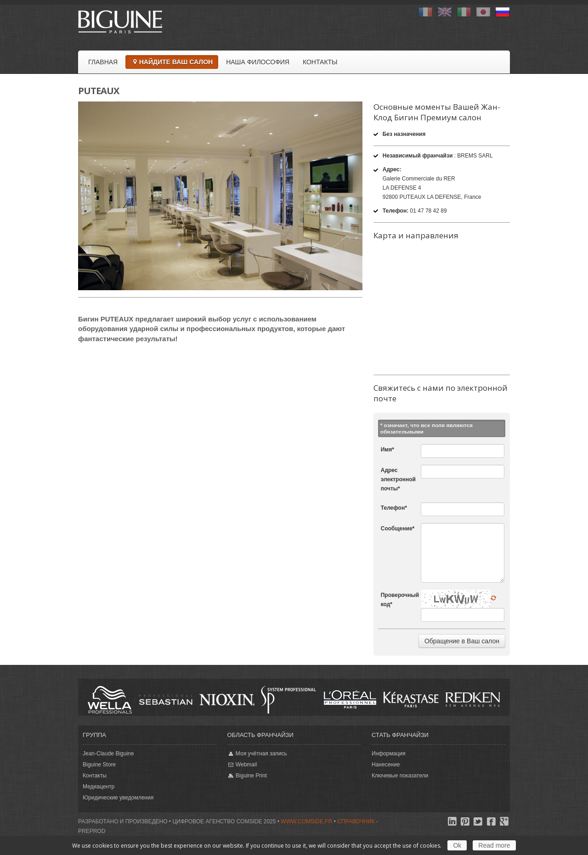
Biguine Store (99, 764)
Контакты (320, 62)
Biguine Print (247, 775)
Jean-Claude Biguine (108, 753)
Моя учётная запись (257, 753)
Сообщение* (398, 528)
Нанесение (386, 764)
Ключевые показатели (400, 775)
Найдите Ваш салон (172, 62)
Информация (388, 753)
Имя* (387, 449)
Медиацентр (98, 786)
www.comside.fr (306, 821)
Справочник (355, 821)
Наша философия (257, 62)
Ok (457, 845)
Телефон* (394, 508)
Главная (103, 62)
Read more (494, 845)
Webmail (242, 764)
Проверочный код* (400, 600)
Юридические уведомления (118, 797)
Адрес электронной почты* (398, 479)
